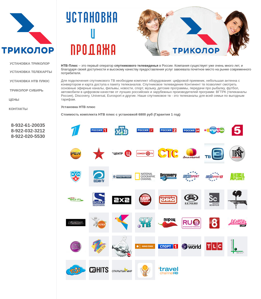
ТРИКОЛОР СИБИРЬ (26, 90)
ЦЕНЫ (14, 100)
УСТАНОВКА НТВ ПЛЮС (30, 81)
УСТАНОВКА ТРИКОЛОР (30, 63)
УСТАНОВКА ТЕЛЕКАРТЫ (31, 72)
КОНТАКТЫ (18, 109)
